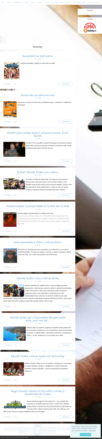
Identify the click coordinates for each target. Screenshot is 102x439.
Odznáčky (54, 2)
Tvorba (26, 2)
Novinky (9, 2)
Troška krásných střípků (79, 2)
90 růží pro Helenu (93, 2)
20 (39, 432)
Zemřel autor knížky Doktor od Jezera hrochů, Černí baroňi (37, 134)
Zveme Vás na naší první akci (38, 95)
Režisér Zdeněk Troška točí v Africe (37, 172)
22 (49, 432)
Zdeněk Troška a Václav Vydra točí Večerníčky (37, 356)
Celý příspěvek (66, 84)
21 (44, 432)
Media (33, 2)
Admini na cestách (65, 2)
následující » (37, 435)
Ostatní (47, 2)
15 (68, 429)
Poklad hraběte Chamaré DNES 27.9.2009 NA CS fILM (37, 206)
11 (49, 429)
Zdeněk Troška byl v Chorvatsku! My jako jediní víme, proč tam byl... (38, 319)
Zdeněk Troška (18, 2)
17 (25, 432)
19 (34, 432)
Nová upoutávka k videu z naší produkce (38, 242)
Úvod (2, 2)
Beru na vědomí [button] (85, 434)
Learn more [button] (92, 430)
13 (58, 429)
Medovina (40, 2)
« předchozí (37, 425)
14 (63, 429)
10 (44, 429)
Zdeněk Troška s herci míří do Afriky (37, 278)
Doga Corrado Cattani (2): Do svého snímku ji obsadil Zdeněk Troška (37, 392)
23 (54, 432)
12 (53, 429)
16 (20, 432)
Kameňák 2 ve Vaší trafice (37, 56)
